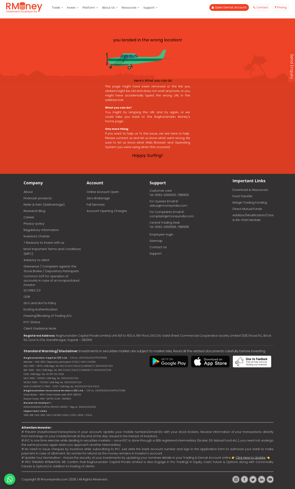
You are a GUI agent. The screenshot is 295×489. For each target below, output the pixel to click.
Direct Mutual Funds (247, 209)
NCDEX (57, 415)
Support (149, 8)
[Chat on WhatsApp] (9, 479)
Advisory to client (36, 260)
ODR (27, 296)
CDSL (73, 415)
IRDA (80, 415)
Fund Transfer (243, 196)
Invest (71, 8)
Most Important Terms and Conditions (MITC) (52, 251)
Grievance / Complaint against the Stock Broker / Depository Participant (51, 268)
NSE (37, 415)
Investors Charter (37, 236)
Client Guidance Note (40, 328)
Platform (89, 8)
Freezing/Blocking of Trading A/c (48, 316)
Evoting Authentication (41, 309)
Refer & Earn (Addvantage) (44, 204)
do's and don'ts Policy (40, 303)
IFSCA (96, 386)
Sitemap (156, 241)
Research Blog (34, 211)
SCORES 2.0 (32, 290)
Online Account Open (103, 192)
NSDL (66, 415)
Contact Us (158, 247)
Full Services (96, 204)
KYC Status (32, 322)
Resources (129, 8)
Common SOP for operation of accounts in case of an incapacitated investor (51, 280)
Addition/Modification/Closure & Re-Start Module (253, 217)
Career (29, 217)
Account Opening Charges (107, 211)
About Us (108, 8)
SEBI (26, 415)
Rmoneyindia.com (54, 479)
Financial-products (38, 198)
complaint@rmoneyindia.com (172, 216)
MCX (49, 415)
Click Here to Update (251, 458)
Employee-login (161, 234)
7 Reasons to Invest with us (44, 242)
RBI (31, 415)
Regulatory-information (41, 230)
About (28, 192)
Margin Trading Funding (250, 202)
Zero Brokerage (98, 198)
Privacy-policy (34, 223)
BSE (43, 415)
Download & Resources (250, 190)
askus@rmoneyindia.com (168, 206)
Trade (56, 8)
